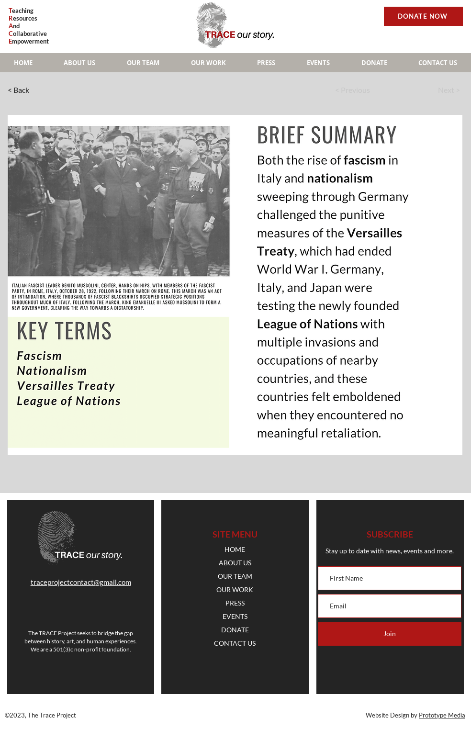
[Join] (389, 634)
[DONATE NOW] (423, 16)
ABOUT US (235, 563)
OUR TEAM (235, 576)
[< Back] (39, 90)
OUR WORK (234, 589)
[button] (208, 63)
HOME (234, 549)
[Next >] (430, 90)
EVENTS (235, 616)
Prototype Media (442, 715)
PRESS (235, 603)
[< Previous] (364, 90)
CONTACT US (235, 643)
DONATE (235, 630)
